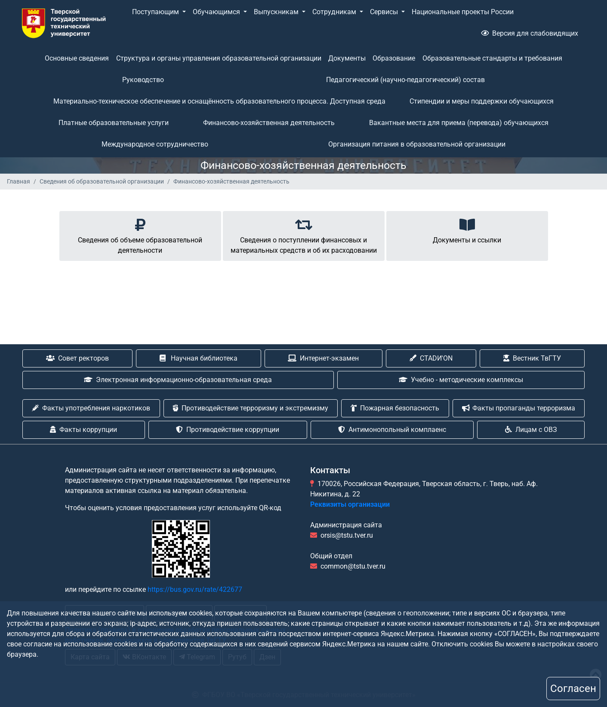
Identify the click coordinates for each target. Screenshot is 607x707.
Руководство (143, 80)
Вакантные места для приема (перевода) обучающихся (458, 123)
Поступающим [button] (156, 12)
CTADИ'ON (431, 358)
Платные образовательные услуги (114, 123)
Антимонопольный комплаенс (392, 429)
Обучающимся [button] (217, 12)
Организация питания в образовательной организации (416, 144)
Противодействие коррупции (227, 429)
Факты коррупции (83, 429)
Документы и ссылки (467, 229)
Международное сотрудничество (155, 144)
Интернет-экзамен (323, 358)
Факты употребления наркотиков (91, 408)
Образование (394, 58)
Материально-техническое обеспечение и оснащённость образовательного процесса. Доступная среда (219, 101)
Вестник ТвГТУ (532, 358)
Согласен (573, 689)
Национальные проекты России (463, 12)
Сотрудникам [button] (335, 12)
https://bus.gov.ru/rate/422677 (195, 589)
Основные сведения (77, 58)
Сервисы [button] (385, 12)
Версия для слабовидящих (529, 33)
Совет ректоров (77, 358)
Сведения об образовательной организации (102, 181)
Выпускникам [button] (277, 12)
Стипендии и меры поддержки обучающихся (482, 101)
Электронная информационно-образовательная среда (178, 380)
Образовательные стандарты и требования (492, 58)
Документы (347, 58)
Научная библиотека (198, 358)
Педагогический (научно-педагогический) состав (405, 80)
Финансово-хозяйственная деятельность (269, 123)
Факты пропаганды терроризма (518, 408)
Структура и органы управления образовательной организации (218, 58)
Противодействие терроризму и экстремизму (250, 408)
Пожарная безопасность (395, 408)
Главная (18, 181)
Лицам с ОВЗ (531, 429)
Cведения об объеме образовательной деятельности (140, 234)
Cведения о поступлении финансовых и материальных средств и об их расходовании (304, 234)
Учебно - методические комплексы (461, 380)
